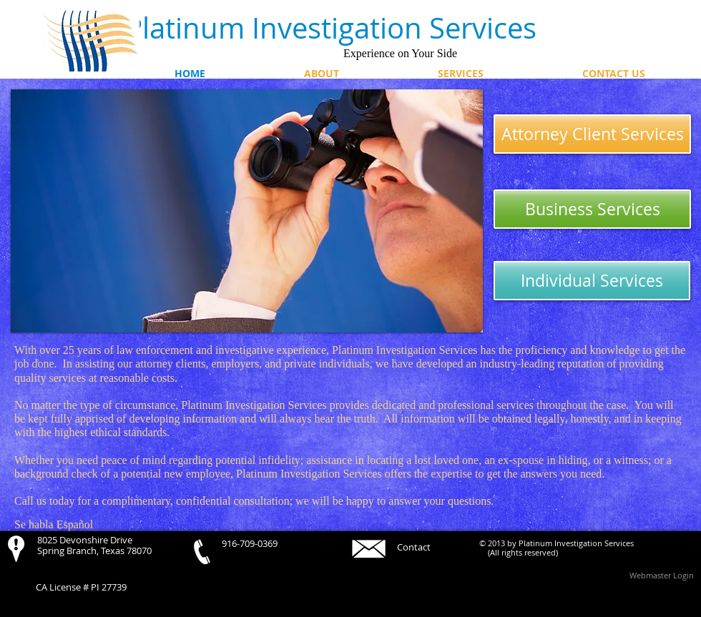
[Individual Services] (592, 280)
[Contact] (421, 547)
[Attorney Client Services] (592, 134)
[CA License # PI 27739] (89, 587)
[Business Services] (592, 209)
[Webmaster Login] (661, 575)
